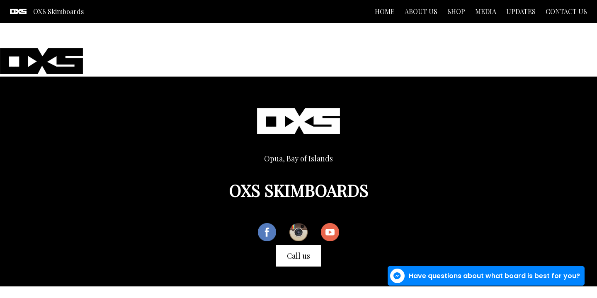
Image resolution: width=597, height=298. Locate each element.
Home (385, 11)
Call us (298, 256)
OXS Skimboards (58, 11)
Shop (456, 11)
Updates (521, 11)
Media (485, 11)
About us (421, 11)
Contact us (566, 11)
